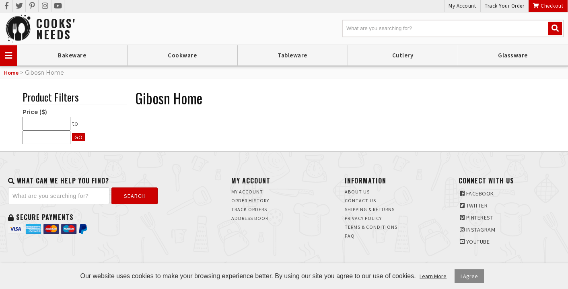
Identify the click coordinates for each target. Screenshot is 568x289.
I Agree (469, 276)
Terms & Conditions (371, 227)
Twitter (474, 205)
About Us (357, 192)
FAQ (350, 236)
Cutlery (403, 55)
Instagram (478, 229)
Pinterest (477, 217)
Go (78, 137)
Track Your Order (504, 5)
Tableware (292, 55)
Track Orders (249, 209)
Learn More (433, 276)
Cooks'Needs (56, 29)
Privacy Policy (363, 218)
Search (134, 195)
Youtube (475, 241)
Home (11, 72)
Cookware (182, 55)
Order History (250, 200)
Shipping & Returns (370, 209)
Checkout (548, 5)
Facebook (477, 193)
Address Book (250, 218)
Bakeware (72, 55)
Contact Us (360, 200)
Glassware (513, 55)
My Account (462, 5)
